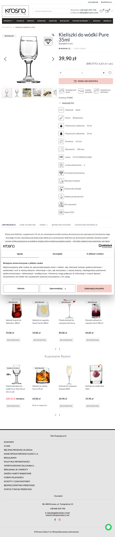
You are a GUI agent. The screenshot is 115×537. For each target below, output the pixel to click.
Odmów (21, 288)
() (69, 48)
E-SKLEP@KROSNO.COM (57, 513)
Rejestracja (106, 2)
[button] (17, 93)
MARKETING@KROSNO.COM (57, 515)
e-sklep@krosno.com (87, 12)
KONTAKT (9, 442)
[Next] (59, 349)
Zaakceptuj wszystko (94, 288)
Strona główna (7, 27)
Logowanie (93, 2)
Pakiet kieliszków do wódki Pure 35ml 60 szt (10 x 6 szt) (16, 389)
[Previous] (55, 349)
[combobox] (51, 11)
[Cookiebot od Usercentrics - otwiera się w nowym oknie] (100, 246)
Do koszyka (14, 340)
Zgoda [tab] (20, 254)
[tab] (11, 225)
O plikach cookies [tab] (95, 254)
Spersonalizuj (58, 288)
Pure (70, 97)
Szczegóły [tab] (57, 254)
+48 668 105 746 (87, 10)
